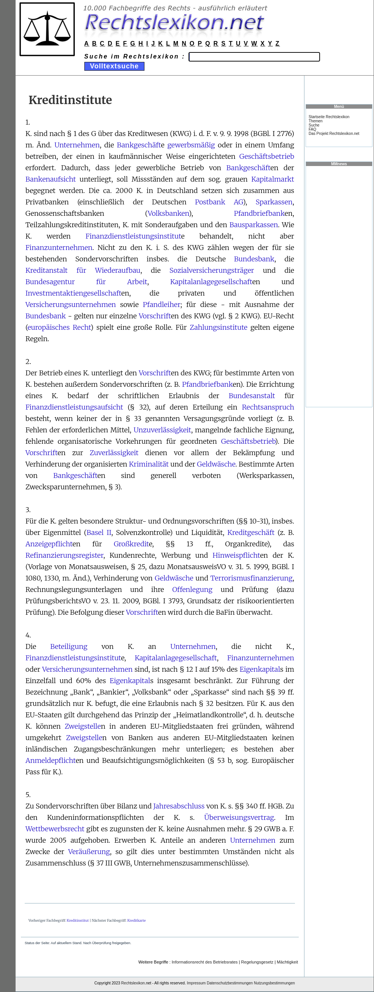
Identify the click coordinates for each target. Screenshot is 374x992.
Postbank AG (219, 202)
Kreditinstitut (78, 920)
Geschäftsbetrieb (266, 156)
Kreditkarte (136, 920)
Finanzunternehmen (58, 247)
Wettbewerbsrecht (54, 828)
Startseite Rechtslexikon (329, 117)
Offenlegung (192, 589)
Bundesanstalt (252, 395)
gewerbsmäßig (191, 145)
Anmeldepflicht (50, 760)
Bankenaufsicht (50, 179)
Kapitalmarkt (272, 179)
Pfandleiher (162, 304)
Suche (314, 125)
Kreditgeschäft (250, 532)
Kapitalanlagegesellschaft (211, 281)
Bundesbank (254, 259)
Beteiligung (68, 646)
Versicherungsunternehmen (70, 304)
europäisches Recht (58, 327)
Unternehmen (77, 145)
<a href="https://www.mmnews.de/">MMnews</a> (339, 286)
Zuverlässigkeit (114, 452)
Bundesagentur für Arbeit (86, 281)
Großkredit (131, 544)
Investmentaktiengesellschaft (73, 293)
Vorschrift (155, 316)
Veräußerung (89, 851)
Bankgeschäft (139, 145)
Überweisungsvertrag (239, 817)
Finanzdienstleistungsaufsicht (74, 407)
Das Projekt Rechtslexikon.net (334, 133)
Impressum (196, 983)
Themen (316, 121)
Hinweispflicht (236, 555)
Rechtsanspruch (268, 407)
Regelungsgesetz (257, 962)
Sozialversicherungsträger (212, 270)
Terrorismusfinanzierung (252, 578)
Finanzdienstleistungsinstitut (133, 236)
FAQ (312, 129)
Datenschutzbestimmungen (230, 983)
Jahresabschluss (178, 806)
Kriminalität (149, 464)
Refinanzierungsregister (64, 555)
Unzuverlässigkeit (162, 430)
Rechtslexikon (133, 983)
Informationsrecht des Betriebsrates (205, 962)
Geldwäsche (216, 464)
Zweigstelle (83, 726)
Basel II (99, 532)
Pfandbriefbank (259, 213)
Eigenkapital (259, 669)
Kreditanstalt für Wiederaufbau (82, 270)
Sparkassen (274, 202)
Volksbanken (168, 213)
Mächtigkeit (287, 962)
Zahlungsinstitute (218, 327)
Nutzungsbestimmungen (274, 983)
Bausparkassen (254, 224)
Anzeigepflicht (49, 544)
